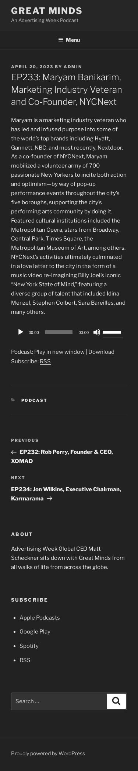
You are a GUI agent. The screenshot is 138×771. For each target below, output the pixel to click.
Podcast (34, 400)
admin (73, 66)
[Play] (20, 332)
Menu (69, 40)
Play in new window (59, 352)
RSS (45, 361)
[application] (69, 332)
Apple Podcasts (40, 617)
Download (101, 352)
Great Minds (47, 10)
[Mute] (96, 332)
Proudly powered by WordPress (48, 753)
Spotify (29, 646)
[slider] (59, 332)
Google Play (35, 631)
